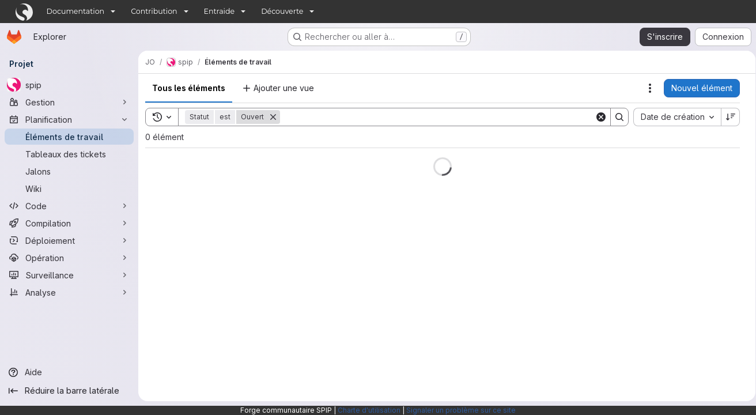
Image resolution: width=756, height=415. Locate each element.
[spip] (69, 85)
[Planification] (69, 119)
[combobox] (673, 117)
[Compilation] (69, 223)
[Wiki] (69, 188)
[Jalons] (69, 171)
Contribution (154, 11)
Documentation (76, 11)
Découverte (282, 11)
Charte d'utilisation (369, 410)
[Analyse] (69, 292)
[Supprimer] (273, 117)
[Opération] (69, 258)
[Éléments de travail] (69, 137)
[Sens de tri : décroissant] (726, 117)
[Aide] (69, 372)
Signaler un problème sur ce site (461, 410)
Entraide (219, 11)
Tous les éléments (188, 88)
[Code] (69, 206)
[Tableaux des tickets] (69, 154)
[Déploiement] (69, 240)
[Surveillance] (69, 275)
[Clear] (597, 117)
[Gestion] (69, 102)
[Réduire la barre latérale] (69, 391)
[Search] (435, 117)
